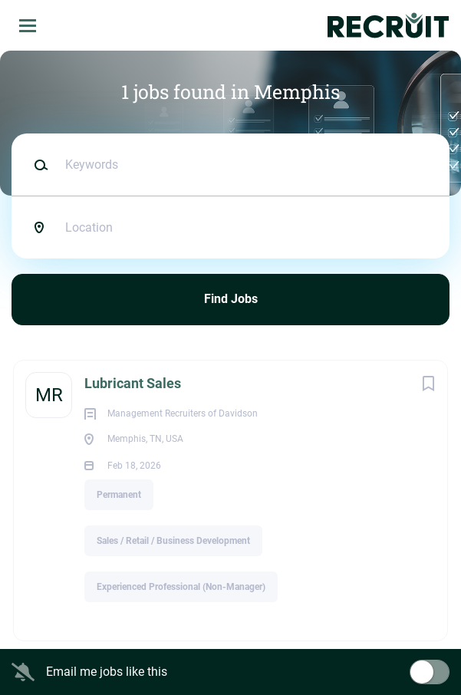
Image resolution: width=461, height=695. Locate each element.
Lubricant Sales (132, 383)
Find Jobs (231, 299)
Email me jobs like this (106, 671)
